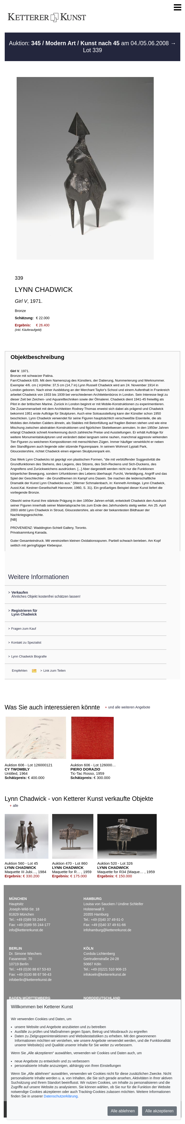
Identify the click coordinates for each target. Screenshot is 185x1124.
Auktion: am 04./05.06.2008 (89, 43)
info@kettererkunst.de (26, 930)
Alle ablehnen (123, 1111)
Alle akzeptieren (159, 1111)
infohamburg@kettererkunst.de (107, 930)
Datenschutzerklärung (60, 1096)
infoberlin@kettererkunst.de (30, 980)
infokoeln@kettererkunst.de (104, 974)
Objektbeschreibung (37, 357)
